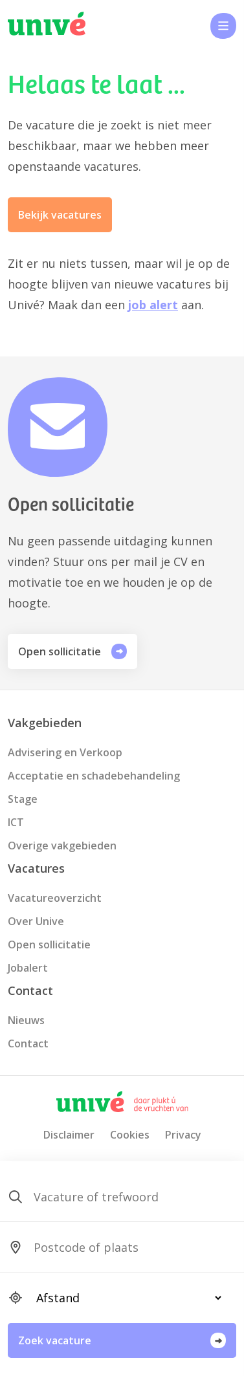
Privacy (183, 1135)
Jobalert (28, 968)
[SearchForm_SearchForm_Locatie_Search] (123, 1247)
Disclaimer (68, 1135)
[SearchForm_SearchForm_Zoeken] (123, 1196)
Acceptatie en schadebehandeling (94, 776)
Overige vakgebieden (62, 845)
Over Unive (36, 921)
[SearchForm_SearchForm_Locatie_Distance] (123, 1297)
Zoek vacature (122, 1340)
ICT (16, 822)
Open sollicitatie (72, 651)
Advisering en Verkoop (65, 752)
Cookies (130, 1135)
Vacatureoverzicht (55, 898)
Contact (28, 1043)
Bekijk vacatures (60, 215)
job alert (153, 304)
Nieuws (26, 1020)
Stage (23, 799)
